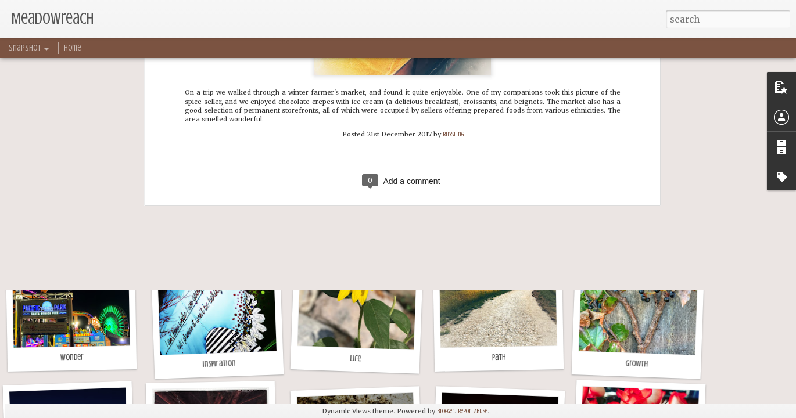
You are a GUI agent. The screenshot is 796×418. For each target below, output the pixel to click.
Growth (636, 363)
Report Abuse (472, 411)
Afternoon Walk (496, 205)
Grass (78, 205)
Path (499, 357)
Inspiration (218, 364)
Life (355, 358)
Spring (214, 205)
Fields (637, 205)
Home (72, 48)
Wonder (72, 357)
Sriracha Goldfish (358, 199)
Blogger (445, 411)
